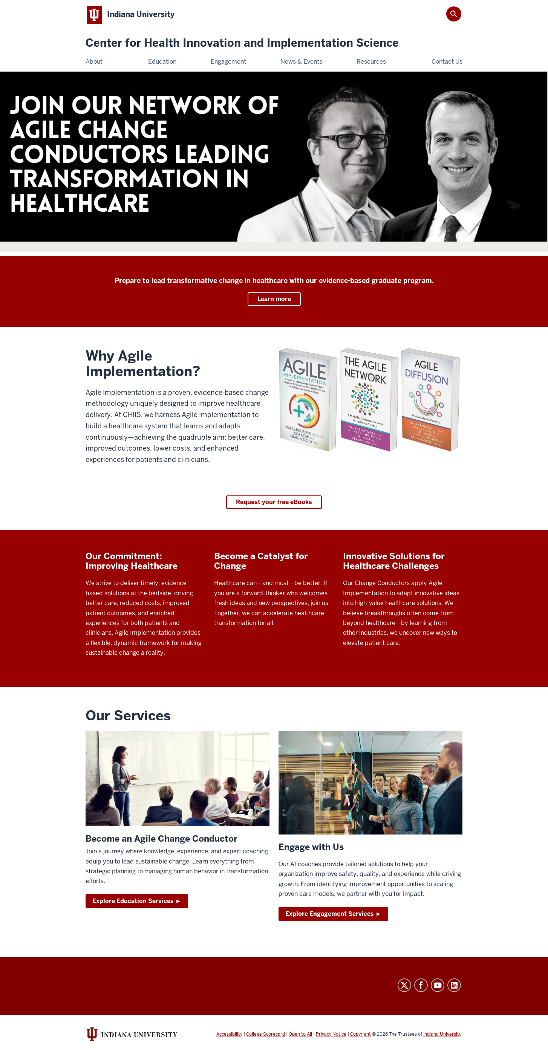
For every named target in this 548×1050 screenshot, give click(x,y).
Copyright (360, 1034)
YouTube (437, 985)
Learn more (274, 299)
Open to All (300, 1034)
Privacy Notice (331, 1034)
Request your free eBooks (274, 502)
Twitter (404, 985)
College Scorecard (265, 1034)
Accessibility (229, 1034)
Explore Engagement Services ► (333, 914)
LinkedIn (454, 985)
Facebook (421, 985)
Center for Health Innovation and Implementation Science (242, 43)
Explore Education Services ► (136, 901)
